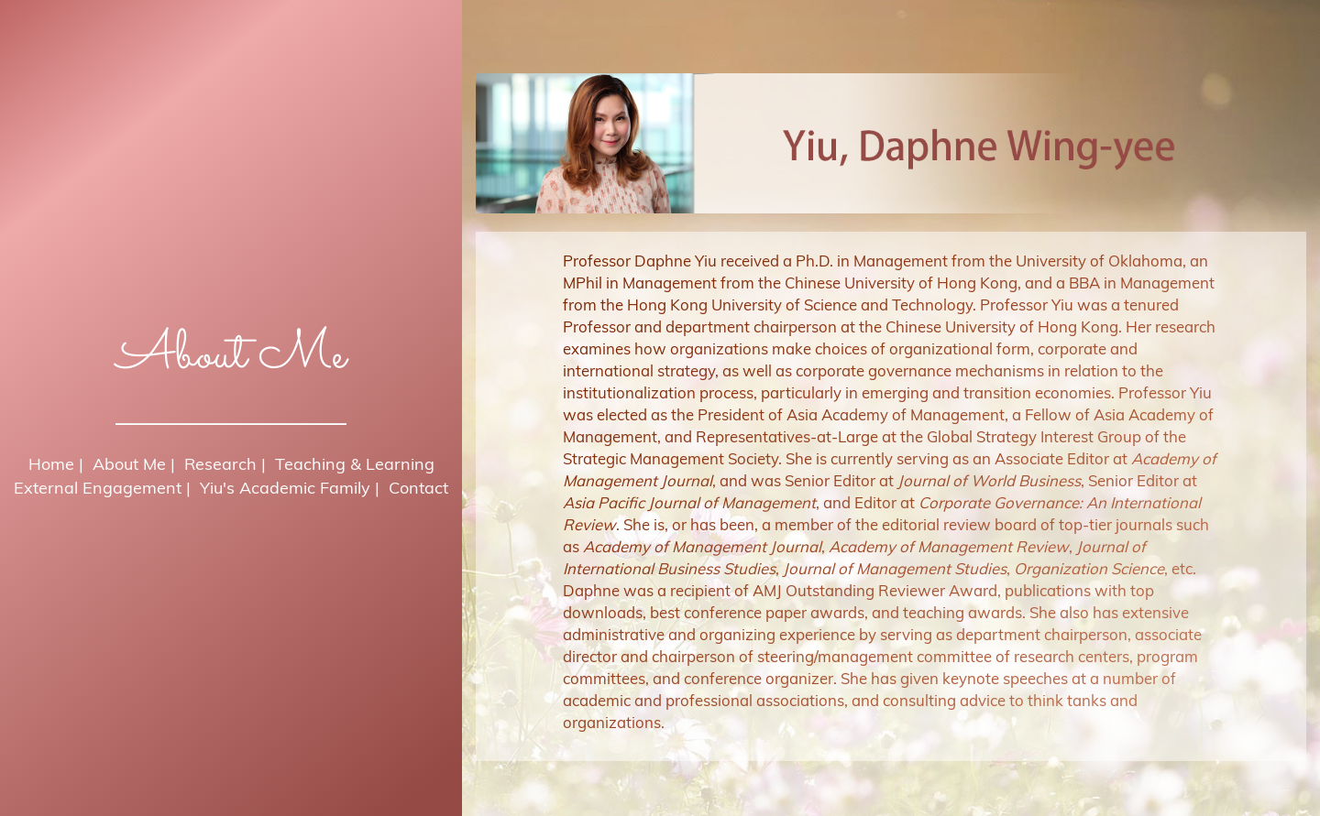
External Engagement (98, 487)
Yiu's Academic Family (285, 487)
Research (220, 463)
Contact (418, 487)
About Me (129, 463)
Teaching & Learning (354, 463)
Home (51, 463)
